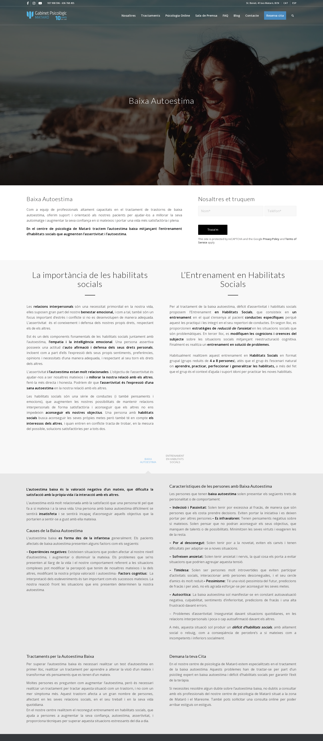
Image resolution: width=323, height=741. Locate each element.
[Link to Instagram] (34, 3)
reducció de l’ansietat (233, 328)
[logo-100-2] (47, 15)
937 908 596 (53, 3)
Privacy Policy (271, 239)
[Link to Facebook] (28, 3)
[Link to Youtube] (40, 3)
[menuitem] (262, 3)
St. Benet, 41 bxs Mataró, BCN (262, 3)
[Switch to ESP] (294, 3)
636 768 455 (68, 3)
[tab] (148, 462)
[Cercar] (292, 15)
